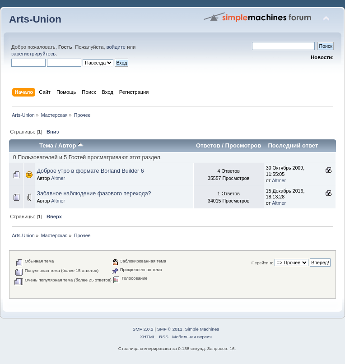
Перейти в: (262, 262)
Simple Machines (202, 329)
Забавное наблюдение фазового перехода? (94, 193)
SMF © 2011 (169, 329)
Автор (70, 145)
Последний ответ (293, 145)
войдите (116, 47)
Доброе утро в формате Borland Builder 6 (90, 171)
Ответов (208, 145)
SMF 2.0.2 (143, 329)
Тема (46, 145)
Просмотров (243, 145)
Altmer (58, 178)
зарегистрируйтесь (33, 53)
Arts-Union (35, 19)
